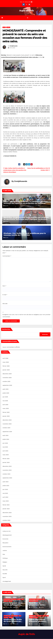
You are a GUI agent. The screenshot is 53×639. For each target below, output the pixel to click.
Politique (5, 558)
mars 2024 (6, 454)
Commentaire (7, 256)
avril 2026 (5, 358)
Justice (5, 550)
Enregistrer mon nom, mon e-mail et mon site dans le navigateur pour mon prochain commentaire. (26, 315)
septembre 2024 (7, 431)
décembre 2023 (7, 466)
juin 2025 (5, 397)
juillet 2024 (6, 439)
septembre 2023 (7, 478)
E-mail (5, 295)
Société (8, 27)
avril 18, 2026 (9, 607)
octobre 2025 (6, 381)
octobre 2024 (6, 427)
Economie (5, 539)
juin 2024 (5, 443)
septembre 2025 (7, 385)
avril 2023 (5, 497)
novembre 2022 (7, 516)
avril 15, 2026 (9, 624)
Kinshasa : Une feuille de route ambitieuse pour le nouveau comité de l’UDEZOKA (25, 234)
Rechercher (6, 329)
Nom (4, 286)
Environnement (7, 546)
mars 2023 (6, 501)
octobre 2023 (6, 474)
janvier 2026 (6, 370)
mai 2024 (5, 447)
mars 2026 (6, 362)
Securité (5, 570)
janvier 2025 (6, 416)
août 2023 (5, 481)
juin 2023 (5, 489)
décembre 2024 (7, 420)
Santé (4, 27)
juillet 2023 (6, 485)
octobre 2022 (6, 520)
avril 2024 (5, 451)
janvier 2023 (6, 508)
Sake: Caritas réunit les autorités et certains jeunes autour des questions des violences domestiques (14, 170)
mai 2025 (5, 400)
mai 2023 (5, 493)
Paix (4, 554)
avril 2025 (5, 404)
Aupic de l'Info (26, 10)
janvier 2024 (6, 462)
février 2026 (6, 366)
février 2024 (6, 458)
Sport (4, 577)
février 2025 (6, 412)
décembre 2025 (7, 373)
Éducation (5, 543)
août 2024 (5, 435)
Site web (5, 303)
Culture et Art (7, 531)
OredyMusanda (13, 46)
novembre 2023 (7, 470)
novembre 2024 (7, 424)
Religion (5, 562)
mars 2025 (6, 408)
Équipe (6, 205)
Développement (7, 535)
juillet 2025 (6, 393)
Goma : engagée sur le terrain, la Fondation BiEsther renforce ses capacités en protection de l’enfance (26, 202)
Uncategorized (7, 581)
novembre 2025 (7, 377)
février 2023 (6, 505)
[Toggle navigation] (27, 18)
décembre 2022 (7, 512)
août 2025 (5, 389)
